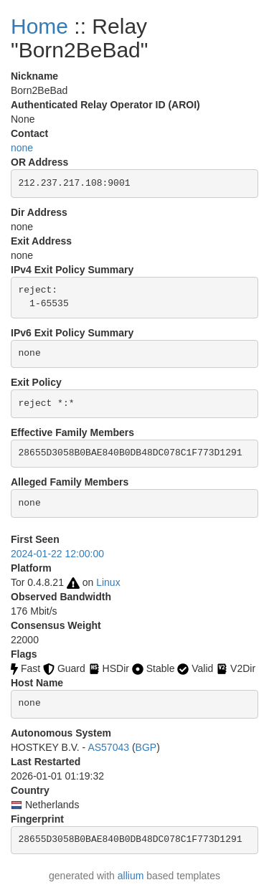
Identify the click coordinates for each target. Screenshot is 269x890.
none (22, 147)
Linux (108, 582)
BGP (146, 747)
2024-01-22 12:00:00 (57, 553)
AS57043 (108, 747)
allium (131, 875)
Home (39, 26)
